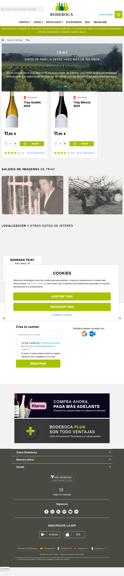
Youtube (70, 517)
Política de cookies (62, 564)
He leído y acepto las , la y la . (40, 351)
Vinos (37, 22)
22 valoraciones (37, 158)
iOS (78, 539)
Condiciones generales (50, 348)
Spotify (64, 517)
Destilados (53, 22)
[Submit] (2, 9)
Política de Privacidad (36, 283)
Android (53, 539)
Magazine (100, 22)
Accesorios (74, 22)
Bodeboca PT (83, 553)
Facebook (46, 517)
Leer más (62, 88)
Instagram (52, 517)
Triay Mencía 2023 (81, 109)
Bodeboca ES (49, 553)
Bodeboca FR (66, 553)
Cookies (5, 574)
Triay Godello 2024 (32, 109)
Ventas (23, 22)
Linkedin (76, 517)
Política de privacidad (33, 351)
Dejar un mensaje (62, 499)
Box (87, 22)
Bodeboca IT (100, 553)
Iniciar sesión (106, 14)
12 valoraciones (87, 158)
